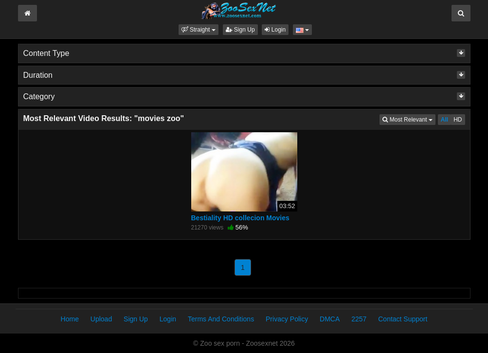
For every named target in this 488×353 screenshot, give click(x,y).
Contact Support (402, 319)
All (444, 119)
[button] (198, 29)
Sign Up (240, 29)
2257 (358, 319)
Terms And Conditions (221, 319)
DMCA (330, 319)
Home (70, 319)
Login (275, 29)
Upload (101, 319)
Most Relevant (408, 119)
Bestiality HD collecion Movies (240, 218)
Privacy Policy (287, 319)
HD (457, 119)
